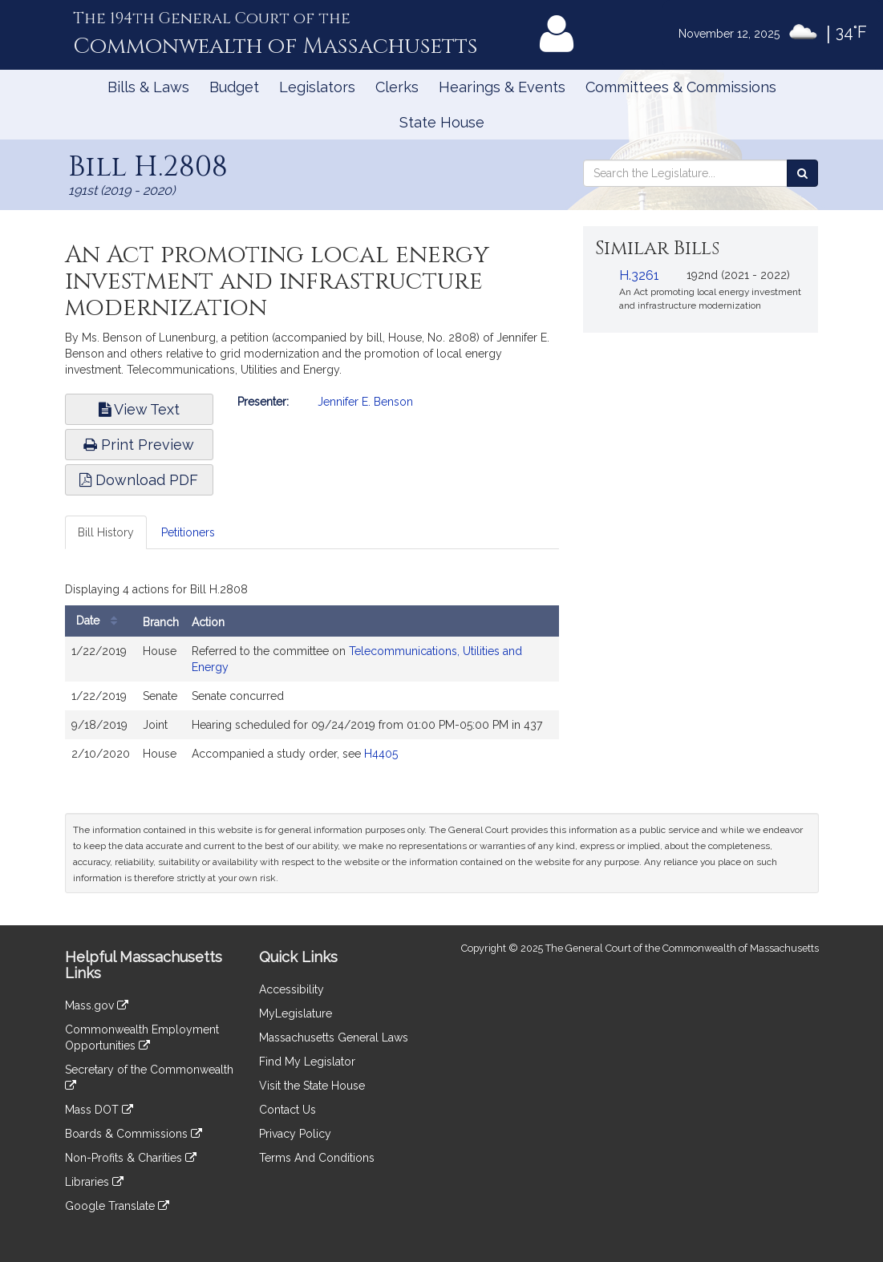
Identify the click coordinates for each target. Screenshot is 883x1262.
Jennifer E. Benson (365, 401)
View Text (139, 409)
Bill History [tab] (106, 532)
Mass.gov (96, 1005)
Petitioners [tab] (188, 532)
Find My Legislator (307, 1061)
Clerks (397, 87)
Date (100, 621)
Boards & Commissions (133, 1133)
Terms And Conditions (317, 1157)
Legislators (317, 87)
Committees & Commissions (680, 87)
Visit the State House (312, 1085)
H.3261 (639, 275)
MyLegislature (295, 1013)
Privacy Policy (295, 1133)
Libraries (94, 1181)
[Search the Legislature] (802, 173)
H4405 (381, 753)
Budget (234, 87)
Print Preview (138, 444)
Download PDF (138, 479)
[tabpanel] (312, 676)
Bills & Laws (148, 87)
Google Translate (117, 1205)
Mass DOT (99, 1109)
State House (441, 122)
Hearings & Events (502, 87)
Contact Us (287, 1109)
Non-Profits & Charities (130, 1157)
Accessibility (291, 989)
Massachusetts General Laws (333, 1037)
